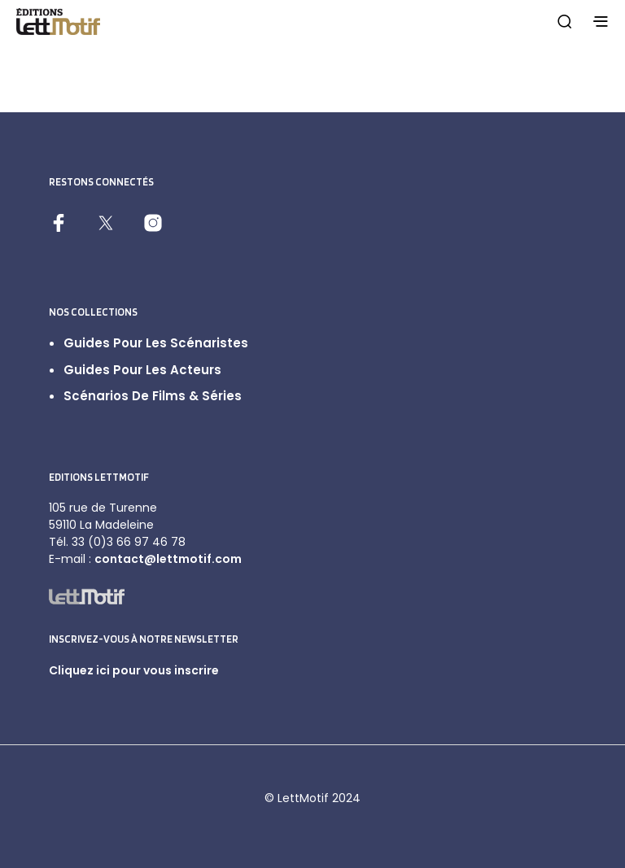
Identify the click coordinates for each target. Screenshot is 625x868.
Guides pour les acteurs (142, 369)
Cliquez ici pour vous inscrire (134, 670)
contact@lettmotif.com (168, 559)
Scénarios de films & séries (152, 395)
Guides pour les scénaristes (155, 342)
